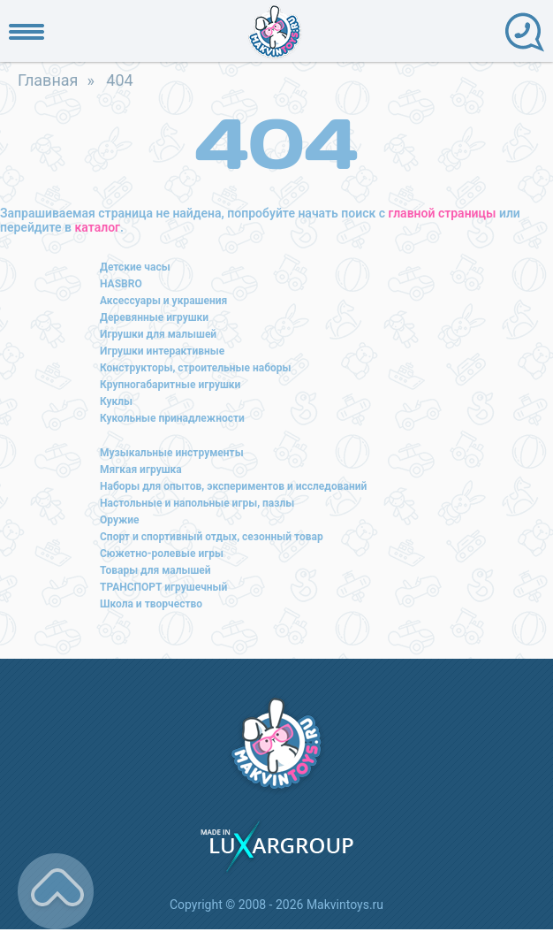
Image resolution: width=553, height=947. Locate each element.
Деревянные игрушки (154, 317)
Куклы (116, 401)
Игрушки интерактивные (162, 351)
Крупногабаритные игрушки (170, 384)
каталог (97, 227)
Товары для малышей (155, 570)
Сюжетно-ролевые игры (161, 553)
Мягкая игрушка (141, 469)
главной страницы (442, 213)
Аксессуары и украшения (163, 300)
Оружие (120, 520)
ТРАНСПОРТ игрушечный (163, 587)
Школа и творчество (151, 604)
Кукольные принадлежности (172, 418)
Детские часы (135, 267)
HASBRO (121, 284)
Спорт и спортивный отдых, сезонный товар (211, 537)
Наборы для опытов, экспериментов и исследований (233, 486)
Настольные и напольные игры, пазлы (197, 503)
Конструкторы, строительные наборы (195, 368)
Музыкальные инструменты (172, 453)
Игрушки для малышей (158, 334)
